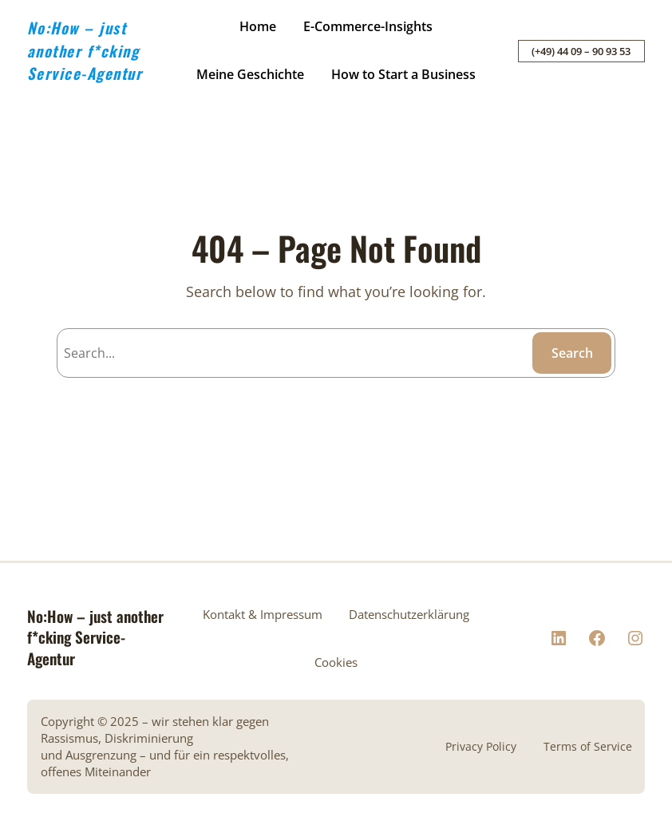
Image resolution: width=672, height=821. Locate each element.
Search (572, 353)
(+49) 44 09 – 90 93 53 (581, 51)
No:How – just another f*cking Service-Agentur (85, 50)
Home (257, 26)
